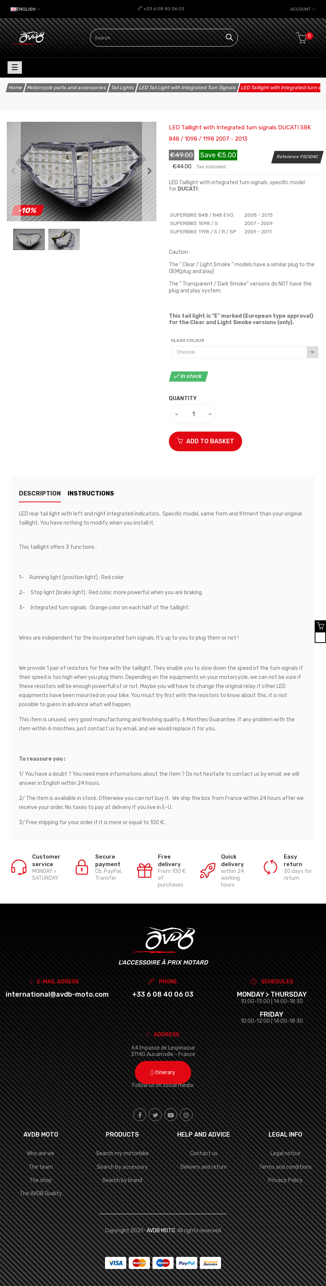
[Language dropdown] (25, 9)
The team (41, 1167)
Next (149, 172)
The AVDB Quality (41, 1193)
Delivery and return (204, 1167)
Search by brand (122, 1180)
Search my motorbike (122, 1153)
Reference (288, 156)
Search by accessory (122, 1167)
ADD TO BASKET (205, 441)
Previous (13, 172)
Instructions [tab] (98, 493)
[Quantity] (193, 414)
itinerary (163, 1072)
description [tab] (40, 493)
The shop (40, 1180)
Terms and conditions (285, 1167)
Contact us (204, 1153)
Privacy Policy (285, 1180)
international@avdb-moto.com (57, 994)
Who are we (40, 1153)
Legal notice (285, 1153)
